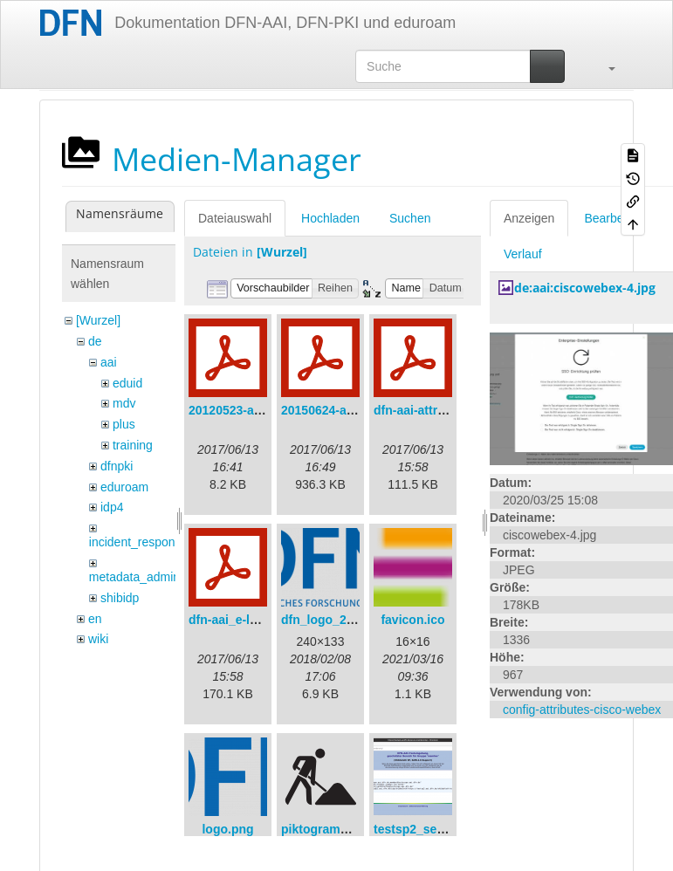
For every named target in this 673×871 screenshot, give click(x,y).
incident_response (139, 542)
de (95, 341)
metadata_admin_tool (148, 577)
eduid (127, 383)
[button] (603, 66)
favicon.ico (412, 620)
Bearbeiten (613, 218)
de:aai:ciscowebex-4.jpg (585, 287)
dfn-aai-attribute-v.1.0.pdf (446, 410)
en (95, 619)
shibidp (119, 598)
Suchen (409, 218)
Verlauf (523, 254)
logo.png (227, 829)
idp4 (111, 507)
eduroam (124, 487)
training (133, 445)
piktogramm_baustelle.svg (358, 829)
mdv (124, 403)
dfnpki (116, 466)
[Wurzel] (98, 320)
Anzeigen (529, 218)
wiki (98, 639)
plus (124, 424)
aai (108, 362)
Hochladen (330, 218)
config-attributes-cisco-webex (582, 710)
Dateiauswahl (234, 218)
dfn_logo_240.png (333, 620)
